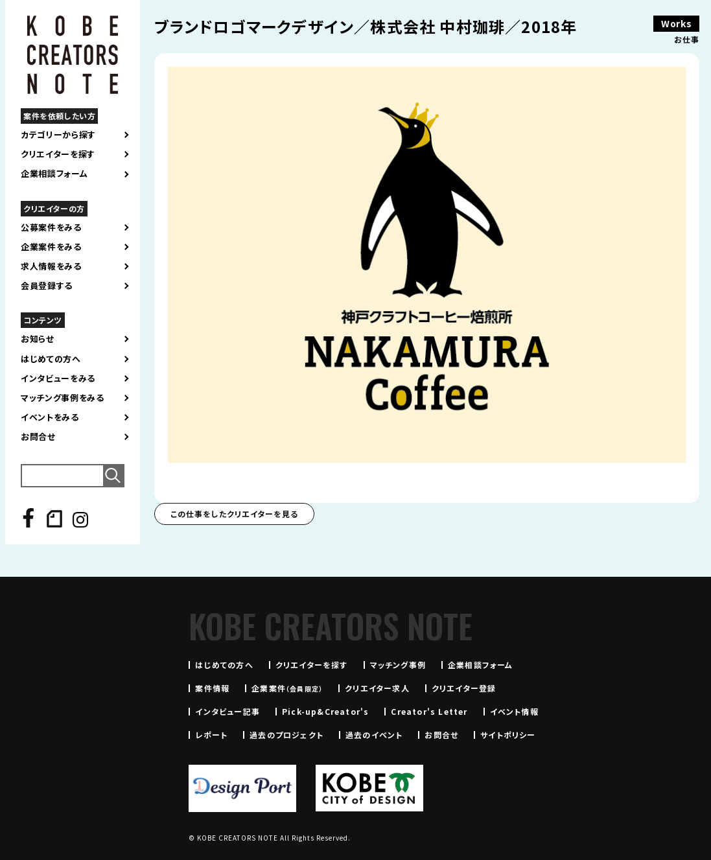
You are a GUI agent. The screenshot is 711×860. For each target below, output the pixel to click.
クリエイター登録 (464, 687)
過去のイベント (373, 734)
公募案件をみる (51, 227)
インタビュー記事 (227, 711)
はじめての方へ (51, 359)
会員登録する (47, 286)
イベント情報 (514, 711)
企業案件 (287, 687)
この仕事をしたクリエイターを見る (234, 513)
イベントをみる (50, 417)
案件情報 (212, 687)
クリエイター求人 (377, 687)
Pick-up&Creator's (325, 711)
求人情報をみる (51, 266)
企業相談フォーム (54, 174)
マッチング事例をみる (62, 398)
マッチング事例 (398, 664)
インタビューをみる (58, 378)
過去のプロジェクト (286, 734)
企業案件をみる (51, 247)
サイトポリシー (507, 734)
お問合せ (38, 437)
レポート (211, 734)
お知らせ (37, 339)
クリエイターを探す (58, 154)
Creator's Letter (429, 711)
